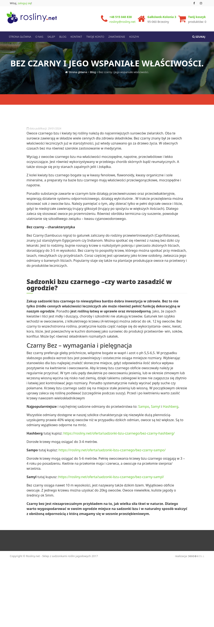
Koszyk (134, 37)
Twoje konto (95, 37)
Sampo (143, 416)
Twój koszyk (197, 17)
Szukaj (198, 37)
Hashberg (170, 416)
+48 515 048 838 (121, 17)
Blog (62, 37)
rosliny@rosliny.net (123, 22)
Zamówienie (116, 37)
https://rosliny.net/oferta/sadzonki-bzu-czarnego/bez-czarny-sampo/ (112, 459)
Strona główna (78, 71)
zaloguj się (24, 3)
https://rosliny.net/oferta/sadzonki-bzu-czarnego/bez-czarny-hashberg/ (119, 443)
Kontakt (76, 37)
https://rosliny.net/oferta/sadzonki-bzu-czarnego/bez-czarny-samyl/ (111, 486)
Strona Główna (20, 37)
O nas (39, 37)
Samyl (155, 416)
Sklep (51, 37)
